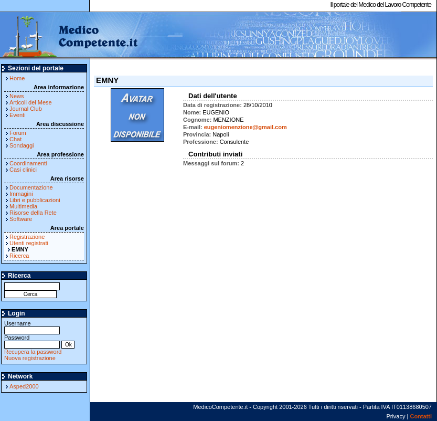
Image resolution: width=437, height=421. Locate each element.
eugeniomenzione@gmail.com (245, 127)
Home (17, 78)
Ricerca (19, 255)
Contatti (421, 416)
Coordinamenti (28, 163)
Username (32, 326)
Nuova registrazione (30, 358)
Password (32, 341)
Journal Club (25, 109)
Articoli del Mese (30, 102)
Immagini (21, 194)
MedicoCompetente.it (69, 36)
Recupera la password (32, 352)
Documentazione (31, 187)
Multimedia (23, 206)
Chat (15, 139)
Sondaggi (21, 145)
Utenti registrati (28, 243)
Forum (17, 133)
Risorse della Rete (33, 212)
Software (20, 219)
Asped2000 (24, 386)
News (16, 96)
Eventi (17, 115)
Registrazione (27, 237)
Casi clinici (23, 169)
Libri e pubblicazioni (34, 200)
